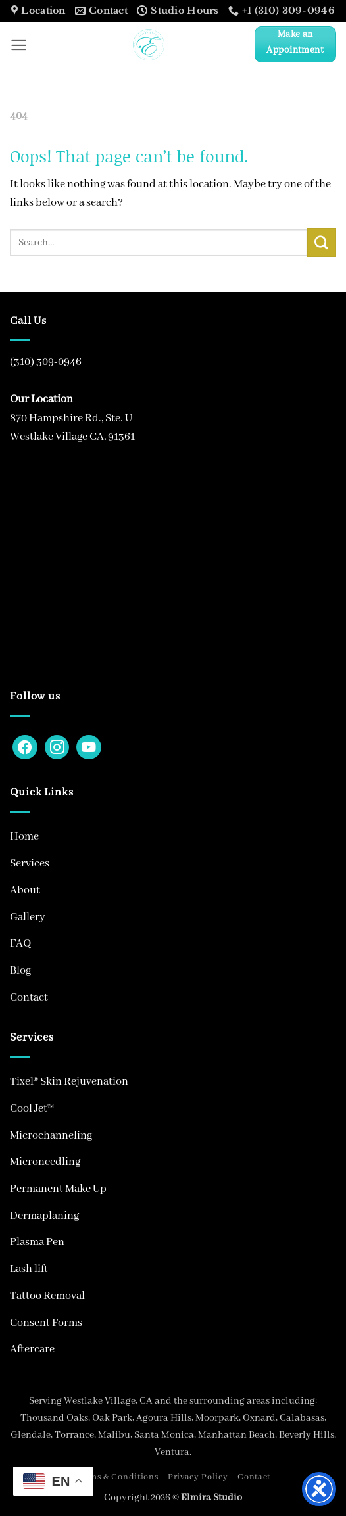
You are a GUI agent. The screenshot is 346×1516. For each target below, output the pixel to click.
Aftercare (32, 1349)
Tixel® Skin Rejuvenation (69, 1082)
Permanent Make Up (58, 1189)
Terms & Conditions (117, 1476)
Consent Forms (46, 1323)
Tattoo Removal (47, 1296)
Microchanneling (51, 1136)
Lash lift (29, 1269)
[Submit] (321, 242)
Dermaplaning (44, 1216)
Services (29, 863)
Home (24, 836)
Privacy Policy (198, 1476)
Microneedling (45, 1162)
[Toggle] (328, 864)
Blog (20, 971)
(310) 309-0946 (46, 362)
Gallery (27, 917)
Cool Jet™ (32, 1109)
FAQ (20, 944)
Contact (29, 998)
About (25, 890)
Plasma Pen (37, 1242)
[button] (19, 45)
